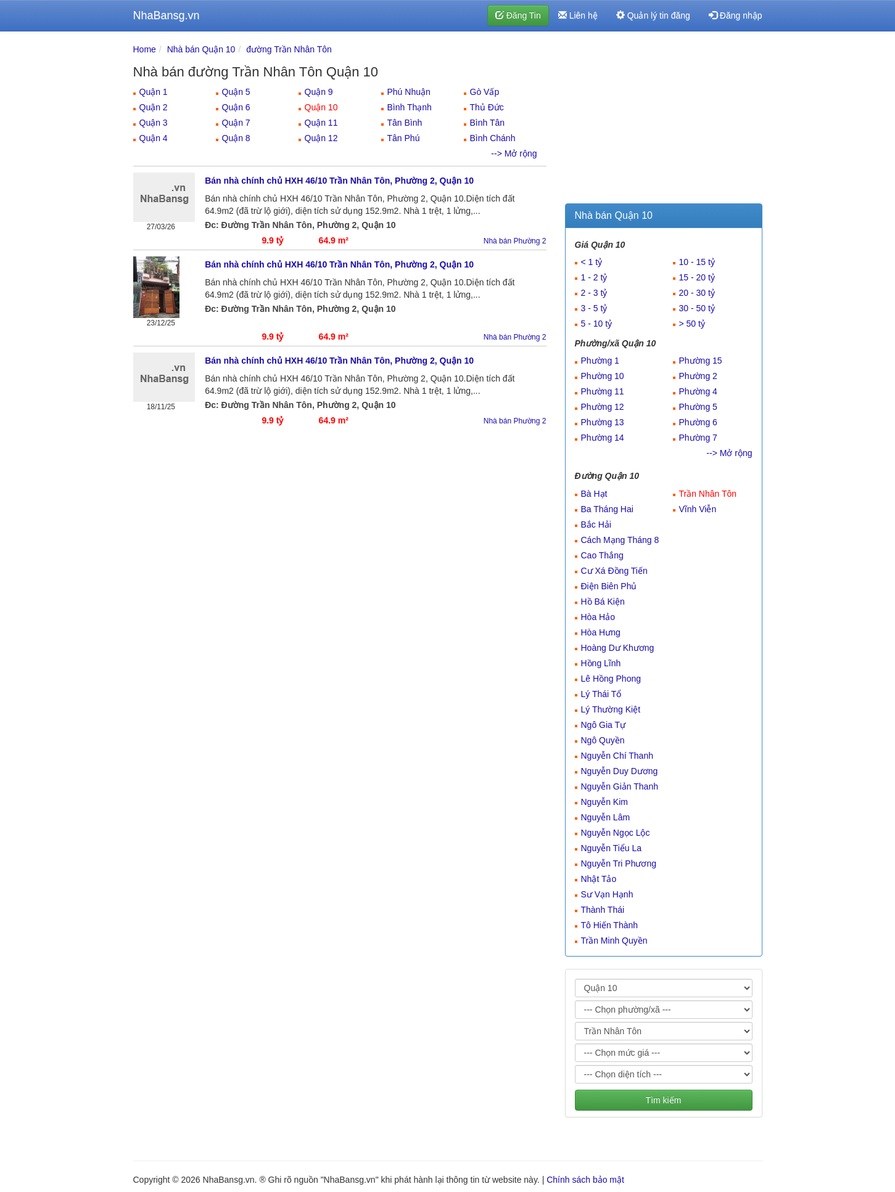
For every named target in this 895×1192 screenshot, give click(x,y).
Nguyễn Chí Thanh (617, 756)
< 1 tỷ (592, 262)
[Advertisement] (663, 120)
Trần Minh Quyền (614, 940)
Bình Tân (487, 123)
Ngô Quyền (603, 740)
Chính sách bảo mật (585, 1180)
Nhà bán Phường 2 (515, 241)
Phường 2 (698, 376)
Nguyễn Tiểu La (611, 848)
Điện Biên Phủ (609, 586)
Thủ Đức (487, 107)
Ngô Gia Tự (603, 725)
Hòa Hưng (601, 632)
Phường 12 (602, 407)
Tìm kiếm (664, 1100)
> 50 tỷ (692, 324)
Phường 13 (602, 422)
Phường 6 (698, 422)
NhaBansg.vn (166, 15)
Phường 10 (602, 376)
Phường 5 (698, 407)
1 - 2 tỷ (594, 277)
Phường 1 (600, 360)
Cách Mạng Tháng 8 (620, 540)
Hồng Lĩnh (601, 663)
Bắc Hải (596, 524)
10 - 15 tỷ (697, 262)
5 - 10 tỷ (596, 324)
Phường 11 (602, 391)
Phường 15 (700, 360)
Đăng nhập (735, 15)
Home (144, 49)
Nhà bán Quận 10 (201, 49)
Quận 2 (153, 107)
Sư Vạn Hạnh (607, 894)
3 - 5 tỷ (594, 308)
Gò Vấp (485, 92)
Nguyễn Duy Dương (619, 771)
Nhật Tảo (599, 879)
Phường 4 (698, 391)
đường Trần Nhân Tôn (289, 49)
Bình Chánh (493, 138)
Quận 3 (153, 123)
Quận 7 (236, 123)
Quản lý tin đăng (653, 15)
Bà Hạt (594, 494)
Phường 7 (698, 438)
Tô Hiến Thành (609, 925)
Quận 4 (153, 138)
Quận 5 (236, 92)
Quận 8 (236, 138)
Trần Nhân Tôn (708, 494)
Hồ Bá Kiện (603, 601)
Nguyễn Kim (604, 802)
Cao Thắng (602, 555)
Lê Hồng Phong (611, 679)
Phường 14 (602, 438)
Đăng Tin (518, 15)
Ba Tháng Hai (607, 509)
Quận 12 (321, 138)
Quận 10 (321, 107)
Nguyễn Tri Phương (619, 863)
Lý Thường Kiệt (611, 709)
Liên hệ (578, 15)
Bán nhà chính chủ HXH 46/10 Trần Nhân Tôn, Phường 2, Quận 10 (339, 181)
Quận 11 (321, 123)
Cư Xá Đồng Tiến (614, 571)
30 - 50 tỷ (697, 308)
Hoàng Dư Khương (617, 648)
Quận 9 (319, 92)
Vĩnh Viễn (698, 509)
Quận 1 (153, 92)
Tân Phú (403, 138)
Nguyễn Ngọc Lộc (615, 833)
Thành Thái (603, 910)
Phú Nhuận (409, 92)
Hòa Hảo (598, 617)
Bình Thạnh (409, 107)
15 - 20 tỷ (697, 277)
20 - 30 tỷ (697, 293)
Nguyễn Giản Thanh (619, 786)
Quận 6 (236, 107)
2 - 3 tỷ (594, 293)
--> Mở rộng (514, 153)
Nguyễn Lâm (605, 817)
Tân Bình (405, 123)
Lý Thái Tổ (601, 694)
